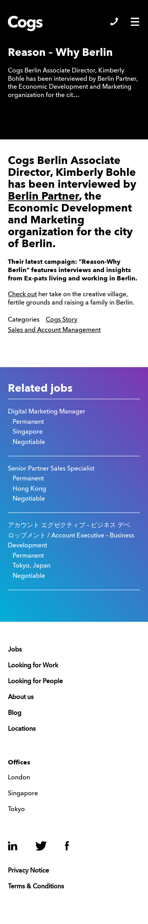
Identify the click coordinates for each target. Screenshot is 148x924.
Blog (14, 713)
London (19, 778)
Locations (22, 729)
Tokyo (16, 809)
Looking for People (35, 681)
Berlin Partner (43, 196)
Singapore (23, 794)
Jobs (15, 650)
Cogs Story (61, 320)
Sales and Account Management (54, 330)
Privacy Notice (28, 871)
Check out (22, 294)
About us (21, 697)
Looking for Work (33, 666)
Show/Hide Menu (135, 21)
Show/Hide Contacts (114, 21)
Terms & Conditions (36, 887)
